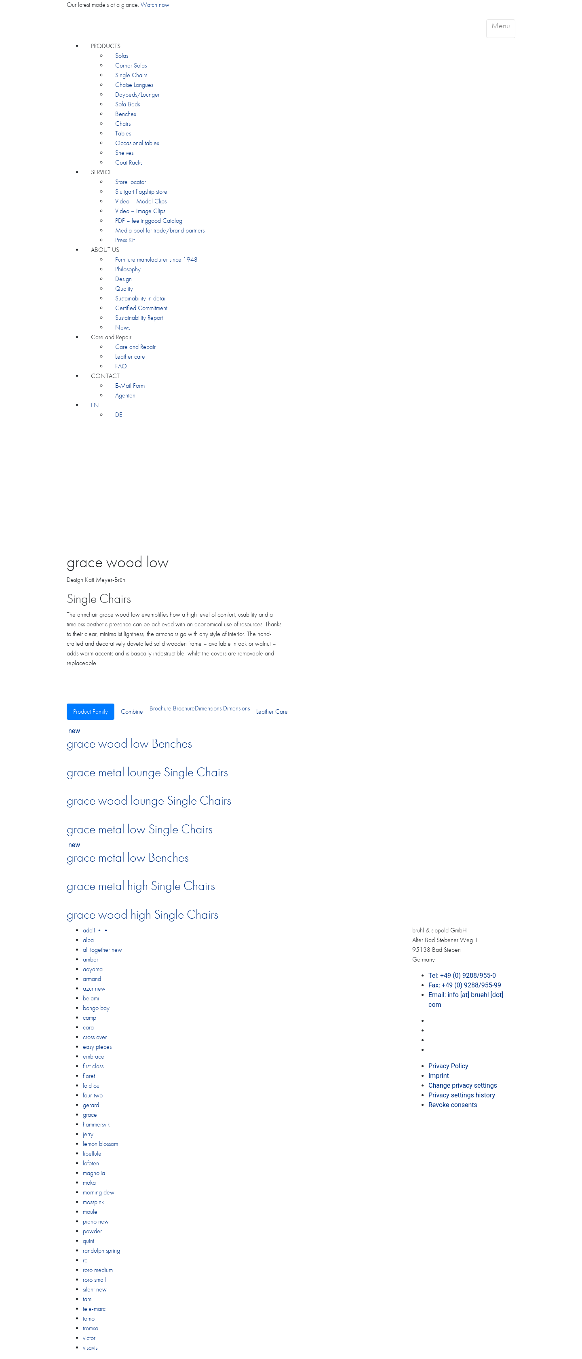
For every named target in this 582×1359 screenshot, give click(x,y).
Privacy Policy (448, 1066)
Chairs (123, 123)
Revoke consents (452, 1105)
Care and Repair (111, 337)
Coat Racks (128, 162)
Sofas (121, 55)
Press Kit (125, 240)
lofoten (91, 1163)
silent (95, 1289)
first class (93, 1066)
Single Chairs (131, 75)
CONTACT (105, 376)
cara (88, 1027)
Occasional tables (137, 143)
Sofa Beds (127, 104)
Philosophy (128, 269)
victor (89, 1338)
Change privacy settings (462, 1085)
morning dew (98, 1192)
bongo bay (96, 1008)
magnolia (94, 1173)
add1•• (96, 930)
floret (89, 1076)
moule (90, 1211)
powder (92, 1231)
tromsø (90, 1328)
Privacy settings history (461, 1095)
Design (123, 279)
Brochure (160, 708)
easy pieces (97, 1046)
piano (96, 1221)
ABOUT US (105, 249)
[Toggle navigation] (500, 28)
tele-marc (94, 1308)
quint (88, 1240)
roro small (94, 1279)
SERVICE (101, 172)
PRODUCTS (105, 46)
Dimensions (208, 708)
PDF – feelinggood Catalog (148, 220)
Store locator (130, 182)
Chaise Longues (134, 84)
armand (92, 978)
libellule (92, 1153)
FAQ (121, 366)
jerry (88, 1134)
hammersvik (96, 1124)
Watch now (155, 4)
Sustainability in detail (141, 298)
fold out (92, 1085)
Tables (123, 133)
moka (89, 1182)
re (85, 1260)
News (122, 327)
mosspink (93, 1202)
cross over (95, 1037)
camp (89, 1017)
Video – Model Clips (141, 201)
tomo (89, 1318)
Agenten (125, 395)
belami (91, 998)
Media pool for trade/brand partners (160, 230)
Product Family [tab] (90, 711)
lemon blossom (100, 1143)
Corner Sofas (131, 65)
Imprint (438, 1076)
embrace (93, 1056)
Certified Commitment (141, 308)
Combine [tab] (132, 711)
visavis (90, 1347)
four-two (93, 1095)
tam (87, 1299)
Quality (124, 288)
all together (102, 949)
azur (94, 988)
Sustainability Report (139, 317)
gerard (91, 1105)
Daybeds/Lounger (137, 94)
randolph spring (101, 1250)
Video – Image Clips (140, 211)
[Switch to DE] (118, 414)
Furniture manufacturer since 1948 (156, 259)
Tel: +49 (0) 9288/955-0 (462, 975)
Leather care (130, 356)
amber (90, 959)
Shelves (124, 152)
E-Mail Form (130, 385)
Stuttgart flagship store (141, 191)
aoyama (93, 969)
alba (88, 940)
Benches (125, 114)
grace (90, 1114)
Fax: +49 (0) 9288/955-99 (464, 985)
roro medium (98, 1270)
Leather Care (272, 711)
